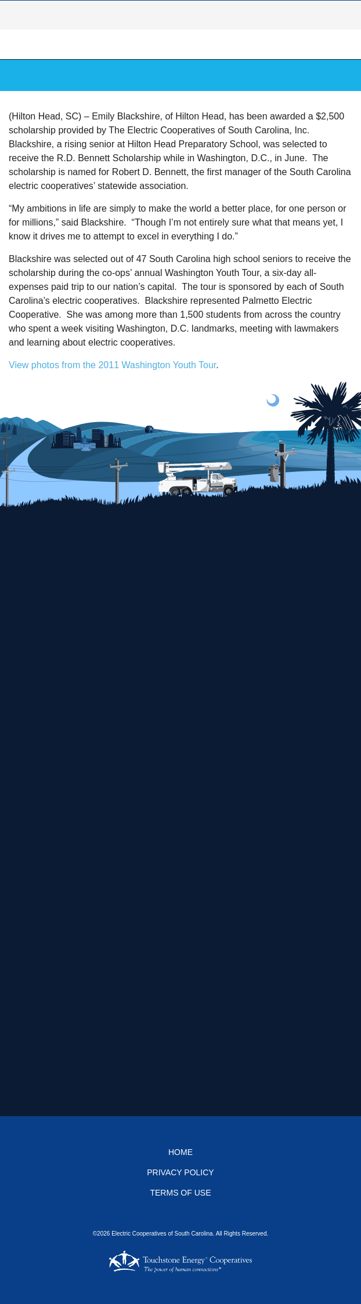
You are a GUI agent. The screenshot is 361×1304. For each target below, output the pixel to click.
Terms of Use (180, 1192)
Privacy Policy (180, 1172)
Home (180, 1152)
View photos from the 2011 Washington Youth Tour (112, 365)
